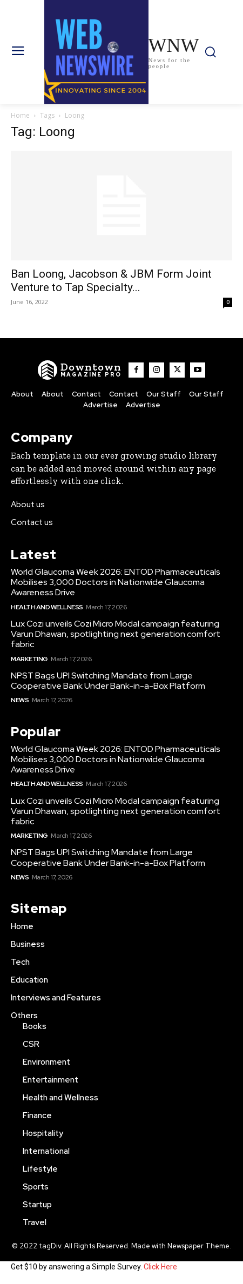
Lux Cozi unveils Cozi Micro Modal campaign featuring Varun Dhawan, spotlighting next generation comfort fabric (115, 634)
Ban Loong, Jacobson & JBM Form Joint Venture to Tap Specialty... (111, 280)
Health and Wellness (47, 607)
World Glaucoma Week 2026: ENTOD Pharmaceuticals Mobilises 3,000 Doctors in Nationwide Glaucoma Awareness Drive (115, 582)
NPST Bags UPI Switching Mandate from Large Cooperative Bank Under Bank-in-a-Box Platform (108, 680)
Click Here (160, 1266)
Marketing (29, 659)
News (20, 700)
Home (20, 115)
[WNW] (80, 370)
